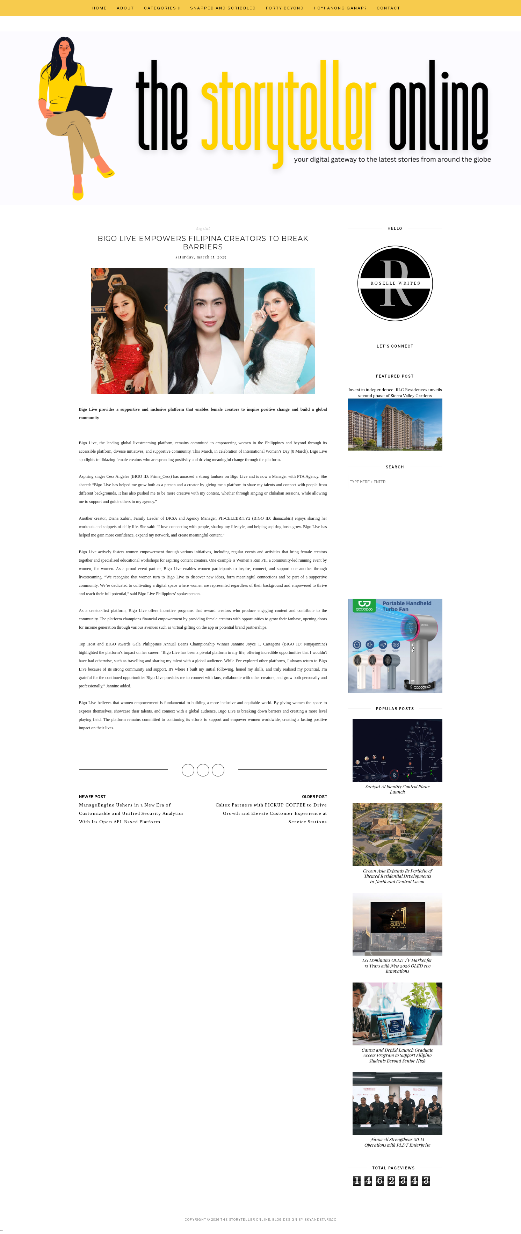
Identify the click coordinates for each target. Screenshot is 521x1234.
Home (99, 8)
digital (203, 228)
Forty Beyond (285, 8)
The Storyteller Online (245, 1219)
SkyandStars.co (320, 1219)
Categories (160, 8)
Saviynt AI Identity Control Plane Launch (397, 789)
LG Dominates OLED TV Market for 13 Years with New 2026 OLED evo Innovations (397, 965)
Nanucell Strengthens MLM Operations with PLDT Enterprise (397, 1142)
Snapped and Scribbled (223, 8)
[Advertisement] (400, 543)
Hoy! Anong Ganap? (340, 8)
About (125, 8)
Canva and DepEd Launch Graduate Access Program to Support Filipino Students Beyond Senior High (397, 1055)
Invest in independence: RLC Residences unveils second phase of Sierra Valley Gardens (395, 392)
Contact (388, 8)
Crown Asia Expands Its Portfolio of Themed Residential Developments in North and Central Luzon (397, 876)
